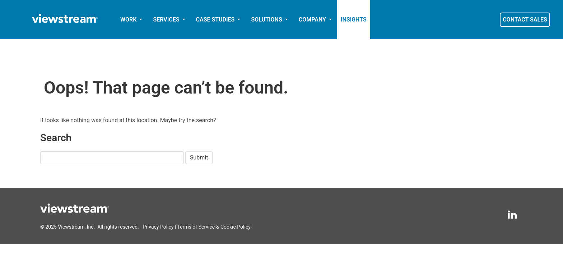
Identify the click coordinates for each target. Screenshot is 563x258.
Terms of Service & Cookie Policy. (214, 227)
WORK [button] (129, 19)
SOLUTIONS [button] (267, 19)
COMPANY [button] (313, 19)
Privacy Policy (158, 227)
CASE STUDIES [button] (216, 19)
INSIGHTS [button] (354, 19)
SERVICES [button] (167, 19)
